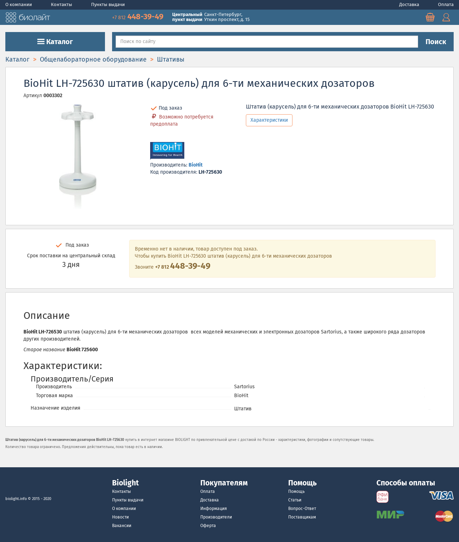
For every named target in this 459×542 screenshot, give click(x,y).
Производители (216, 517)
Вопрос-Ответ (302, 508)
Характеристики (269, 120)
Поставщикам (302, 517)
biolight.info (16, 498)
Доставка (409, 4)
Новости (120, 517)
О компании (19, 4)
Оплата (446, 4)
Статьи (294, 500)
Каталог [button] (55, 41)
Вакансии (121, 525)
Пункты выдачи (108, 4)
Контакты (62, 4)
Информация (213, 508)
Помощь (296, 491)
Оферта (208, 525)
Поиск (436, 41)
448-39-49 (138, 16)
